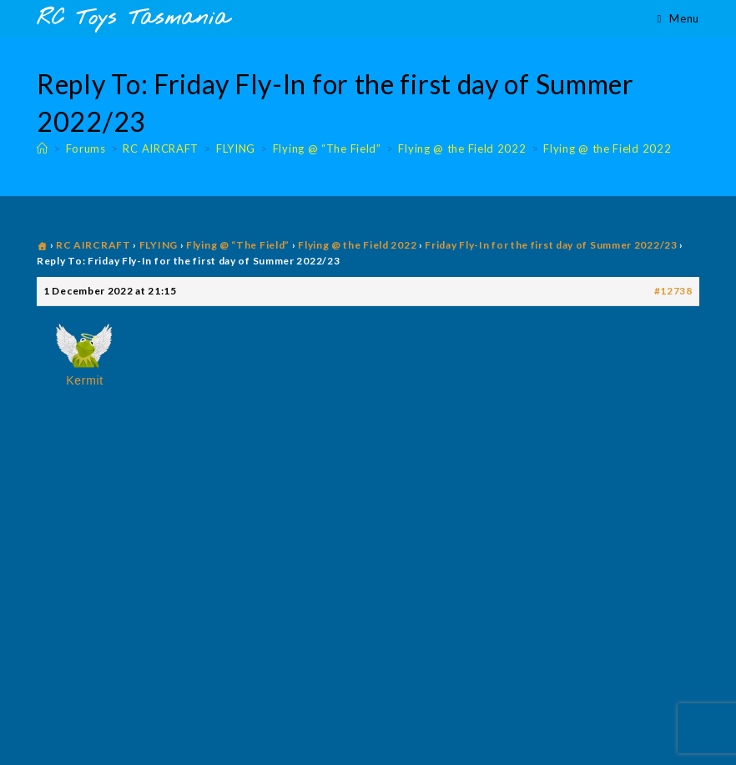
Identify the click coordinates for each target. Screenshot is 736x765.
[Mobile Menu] (678, 18)
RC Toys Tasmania (133, 19)
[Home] (42, 148)
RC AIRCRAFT (93, 245)
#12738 (673, 290)
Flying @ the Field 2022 (607, 148)
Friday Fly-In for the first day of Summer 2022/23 (551, 245)
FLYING (158, 245)
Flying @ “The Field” (238, 245)
